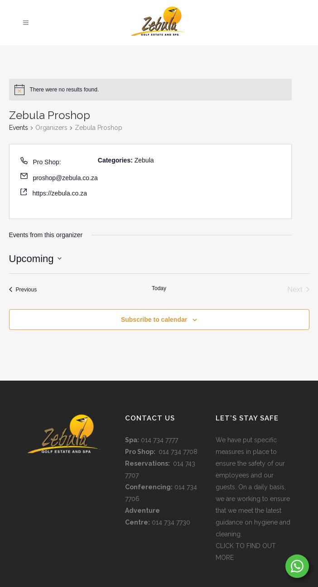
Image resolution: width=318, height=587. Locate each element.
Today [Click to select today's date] (159, 288)
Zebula (144, 160)
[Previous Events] (23, 290)
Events (18, 127)
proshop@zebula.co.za (65, 177)
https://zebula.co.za (59, 193)
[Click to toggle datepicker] (35, 258)
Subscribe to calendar (154, 319)
